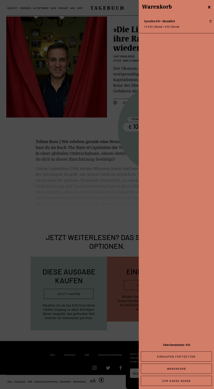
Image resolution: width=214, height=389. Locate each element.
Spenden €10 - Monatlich (159, 21)
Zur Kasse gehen (176, 381)
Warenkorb (176, 368)
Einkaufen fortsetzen (176, 356)
